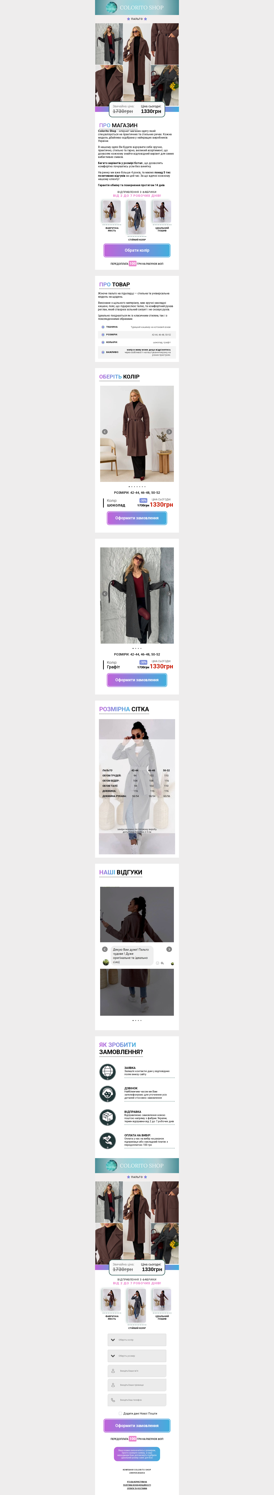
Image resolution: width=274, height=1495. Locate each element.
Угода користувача (137, 1482)
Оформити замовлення (137, 518)
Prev (105, 432)
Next (169, 432)
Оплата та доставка (137, 1488)
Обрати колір (137, 250)
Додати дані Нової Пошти (140, 1413)
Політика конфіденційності (137, 1485)
